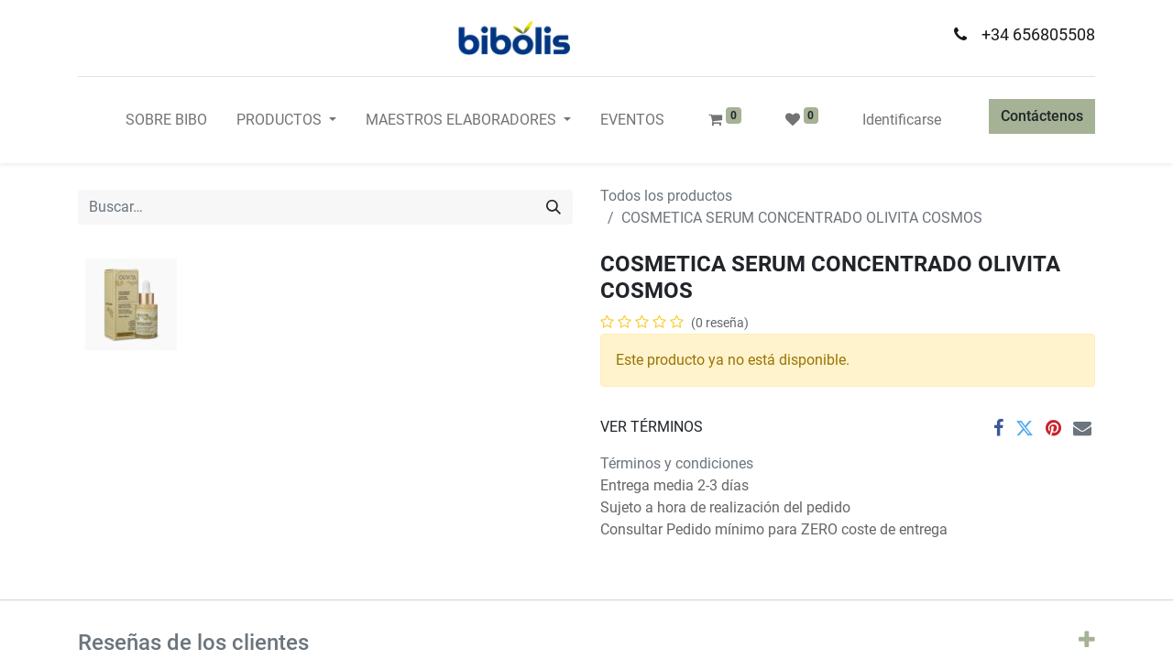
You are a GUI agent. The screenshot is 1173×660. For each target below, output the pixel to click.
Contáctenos (1042, 116)
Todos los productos (666, 195)
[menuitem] (166, 120)
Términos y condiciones (676, 463)
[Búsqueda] (553, 207)
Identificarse (901, 119)
